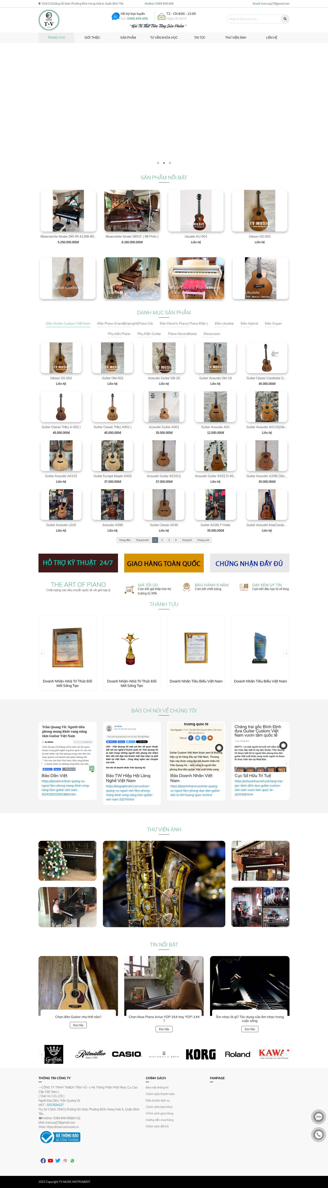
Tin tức (199, 38)
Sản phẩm (128, 38)
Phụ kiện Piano (119, 334)
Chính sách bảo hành (159, 1107)
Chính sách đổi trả (157, 1126)
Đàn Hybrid (249, 323)
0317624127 (55, 1105)
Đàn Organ (273, 323)
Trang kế (187, 540)
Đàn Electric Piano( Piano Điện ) (184, 323)
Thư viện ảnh (235, 38)
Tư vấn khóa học (164, 38)
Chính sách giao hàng (159, 1113)
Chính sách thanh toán (160, 1094)
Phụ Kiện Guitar (149, 334)
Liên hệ (271, 38)
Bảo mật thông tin (157, 1087)
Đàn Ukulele (224, 323)
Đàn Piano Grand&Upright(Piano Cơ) (125, 323)
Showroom (212, 334)
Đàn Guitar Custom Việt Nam (68, 323)
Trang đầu (125, 540)
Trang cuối (203, 540)
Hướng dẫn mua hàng (160, 1119)
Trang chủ (56, 38)
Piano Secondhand (182, 334)
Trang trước (142, 540)
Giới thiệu (92, 38)
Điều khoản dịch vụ (158, 1100)
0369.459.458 (137, 18)
